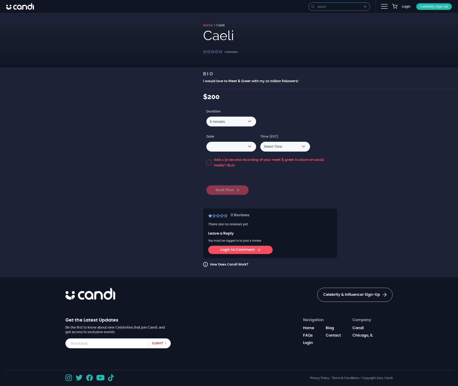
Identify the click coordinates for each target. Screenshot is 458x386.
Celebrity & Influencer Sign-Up (355, 295)
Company (361, 320)
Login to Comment (240, 250)
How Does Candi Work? (229, 264)
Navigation (313, 320)
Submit (157, 343)
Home (308, 328)
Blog (330, 328)
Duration (213, 111)
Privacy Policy (319, 378)
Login (406, 6)
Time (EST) (269, 136)
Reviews (231, 52)
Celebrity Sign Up (434, 6)
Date (210, 136)
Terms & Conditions (345, 378)
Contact (333, 335)
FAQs (308, 335)
